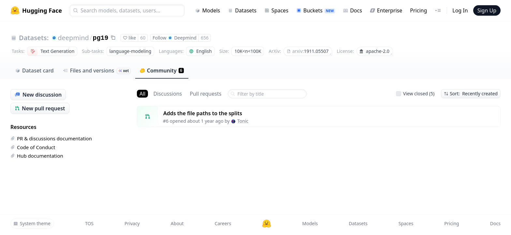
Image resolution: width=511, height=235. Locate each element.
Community (162, 70)
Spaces (276, 10)
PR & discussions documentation (51, 138)
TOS (89, 223)
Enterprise (386, 10)
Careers (223, 223)
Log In (460, 10)
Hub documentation (36, 155)
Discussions (167, 93)
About (177, 223)
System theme (32, 223)
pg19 (100, 38)
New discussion (38, 94)
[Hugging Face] (266, 223)
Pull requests (205, 93)
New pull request (40, 108)
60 (142, 38)
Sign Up (486, 10)
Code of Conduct (32, 147)
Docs (352, 10)
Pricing (418, 10)
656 (205, 38)
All (142, 93)
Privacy (132, 223)
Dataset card (34, 70)
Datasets (242, 10)
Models (207, 10)
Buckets (315, 10)
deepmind (73, 37)
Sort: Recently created (471, 93)
